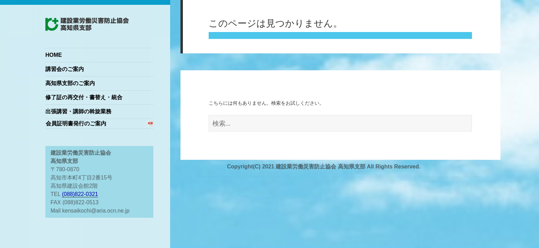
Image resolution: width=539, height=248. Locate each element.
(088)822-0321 (80, 194)
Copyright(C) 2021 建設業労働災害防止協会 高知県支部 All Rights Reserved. (323, 166)
